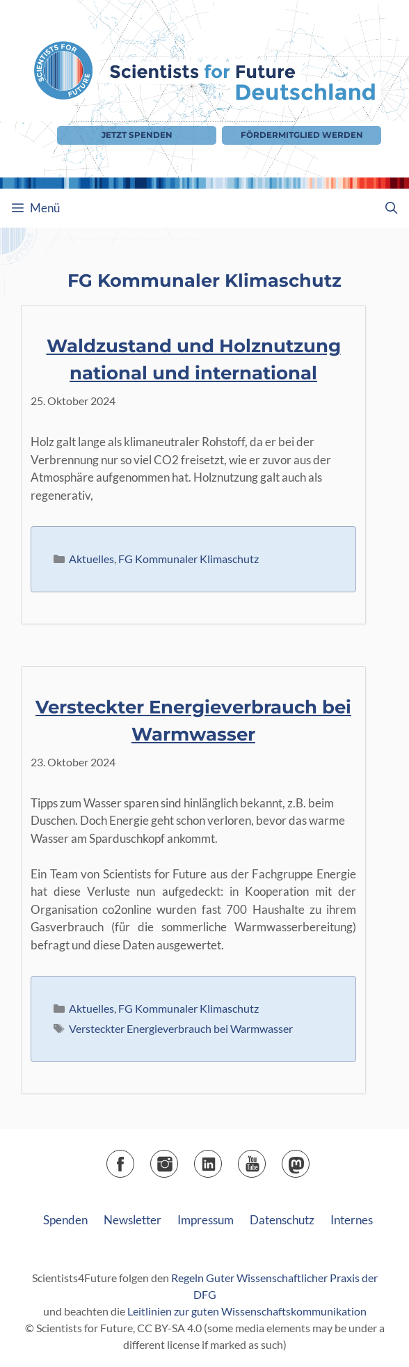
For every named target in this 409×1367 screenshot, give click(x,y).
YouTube (265, 1159)
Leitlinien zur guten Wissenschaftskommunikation (247, 1311)
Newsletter (132, 1219)
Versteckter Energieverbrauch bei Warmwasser (181, 1028)
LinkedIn (221, 1159)
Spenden (65, 1219)
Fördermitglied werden (302, 135)
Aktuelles (91, 558)
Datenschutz (282, 1219)
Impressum (205, 1219)
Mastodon (309, 1159)
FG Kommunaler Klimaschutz (188, 558)
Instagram (177, 1159)
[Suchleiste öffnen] (391, 208)
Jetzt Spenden (137, 135)
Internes (351, 1219)
